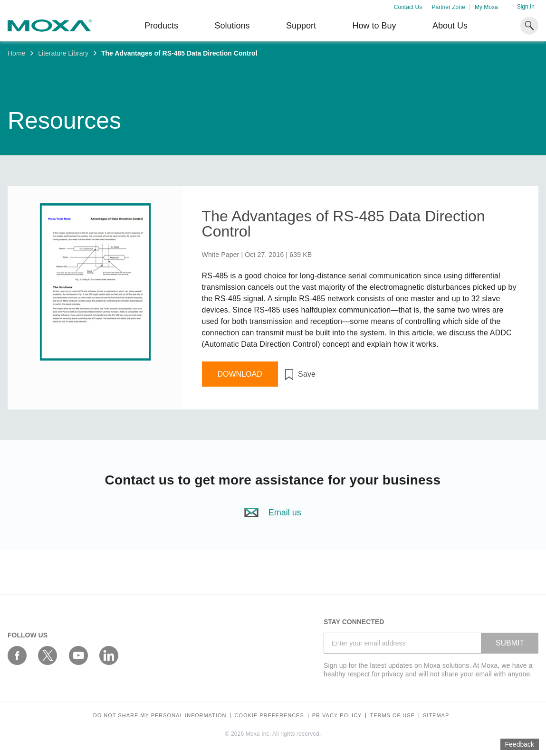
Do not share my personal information (160, 715)
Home (16, 53)
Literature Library (63, 53)
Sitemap (436, 715)
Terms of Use (392, 715)
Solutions (231, 25)
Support (301, 25)
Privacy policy (337, 715)
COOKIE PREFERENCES (269, 715)
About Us (450, 25)
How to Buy (374, 25)
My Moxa (486, 7)
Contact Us (408, 7)
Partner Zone (448, 7)
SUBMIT (510, 643)
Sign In (526, 6)
